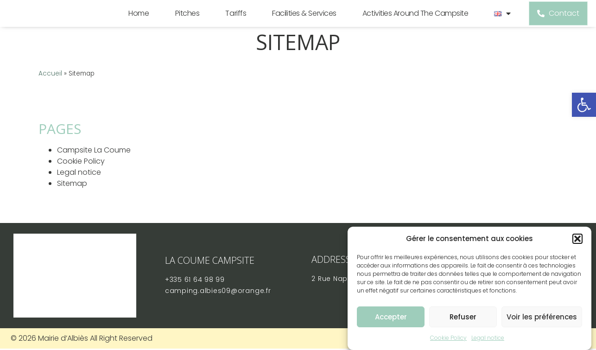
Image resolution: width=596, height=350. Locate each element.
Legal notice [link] (487, 338)
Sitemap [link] (72, 196)
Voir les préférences (542, 317)
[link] (584, 105)
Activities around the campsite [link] (413, 19)
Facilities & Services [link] (302, 19)
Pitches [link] (184, 19)
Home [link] (136, 19)
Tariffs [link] (233, 19)
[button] (577, 238)
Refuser (463, 317)
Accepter (391, 317)
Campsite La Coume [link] (94, 163)
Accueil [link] (50, 86)
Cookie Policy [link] (448, 338)
